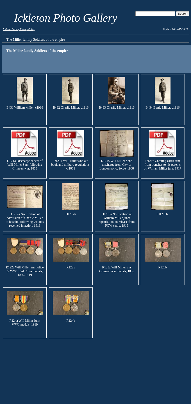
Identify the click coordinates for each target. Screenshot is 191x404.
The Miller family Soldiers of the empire (35, 39)
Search (182, 13)
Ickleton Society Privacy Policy (18, 29)
